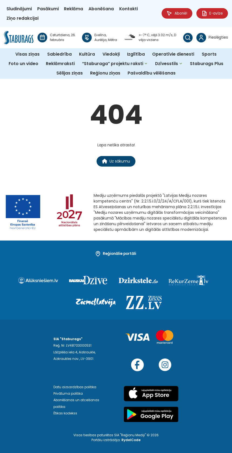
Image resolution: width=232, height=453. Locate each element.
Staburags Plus (206, 63)
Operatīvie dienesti (173, 54)
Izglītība (136, 54)
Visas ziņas (27, 54)
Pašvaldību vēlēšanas (152, 73)
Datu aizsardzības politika (74, 387)
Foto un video (23, 63)
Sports (209, 54)
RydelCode (131, 440)
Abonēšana (101, 9)
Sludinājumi (19, 9)
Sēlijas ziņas (69, 73)
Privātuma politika (68, 393)
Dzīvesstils (166, 63)
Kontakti (128, 9)
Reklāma (73, 9)
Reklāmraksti (60, 63)
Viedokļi (111, 54)
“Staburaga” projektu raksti (112, 63)
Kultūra (87, 54)
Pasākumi (48, 9)
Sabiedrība (59, 54)
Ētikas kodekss (65, 413)
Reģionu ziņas (105, 73)
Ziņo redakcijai (22, 18)
